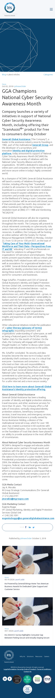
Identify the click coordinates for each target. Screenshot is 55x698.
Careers (46, 656)
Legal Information (10, 669)
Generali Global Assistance (16, 139)
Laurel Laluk (20, 579)
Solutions (30, 656)
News (4, 84)
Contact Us (27, 671)
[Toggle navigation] (51, 9)
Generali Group (40, 145)
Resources (38, 656)
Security (20, 669)
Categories (48, 74)
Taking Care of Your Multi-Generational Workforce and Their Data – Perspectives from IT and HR (26, 246)
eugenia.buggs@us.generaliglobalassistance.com (28, 518)
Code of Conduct (30, 669)
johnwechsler (20, 86)
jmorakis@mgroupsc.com (15, 499)
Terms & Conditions (44, 669)
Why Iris (22, 656)
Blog (4, 74)
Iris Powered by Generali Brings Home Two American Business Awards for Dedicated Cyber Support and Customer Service (27, 586)
